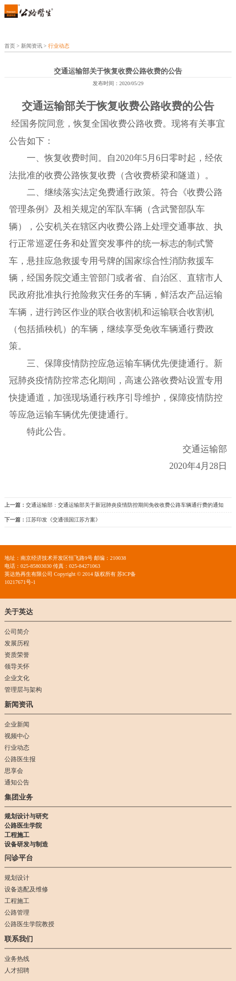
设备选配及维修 (26, 889)
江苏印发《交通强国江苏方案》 (63, 520)
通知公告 (16, 782)
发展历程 (16, 643)
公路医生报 (20, 759)
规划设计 (16, 877)
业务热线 (16, 959)
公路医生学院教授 (29, 924)
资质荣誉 (16, 655)
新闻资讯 (31, 46)
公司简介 (16, 631)
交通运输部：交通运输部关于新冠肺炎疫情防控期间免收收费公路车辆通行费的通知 (125, 505)
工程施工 (16, 901)
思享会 (13, 771)
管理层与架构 (23, 689)
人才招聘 (16, 970)
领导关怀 (16, 666)
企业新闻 (16, 724)
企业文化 (16, 678)
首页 (9, 46)
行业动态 (58, 46)
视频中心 (16, 736)
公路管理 (16, 912)
